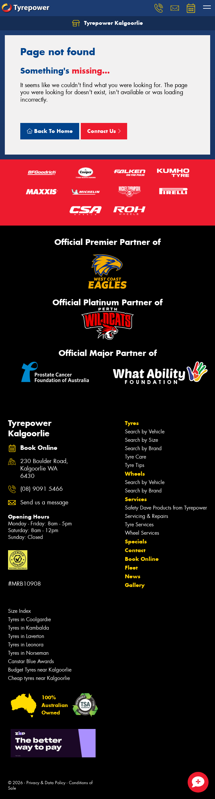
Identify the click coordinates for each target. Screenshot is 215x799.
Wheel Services (142, 533)
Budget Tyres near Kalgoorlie (39, 669)
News (132, 576)
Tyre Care (135, 456)
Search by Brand (143, 448)
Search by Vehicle (144, 431)
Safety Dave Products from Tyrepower (166, 507)
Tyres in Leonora (25, 644)
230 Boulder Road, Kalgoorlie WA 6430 (44, 469)
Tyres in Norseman (28, 653)
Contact (135, 550)
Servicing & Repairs (146, 516)
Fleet (131, 567)
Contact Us (104, 131)
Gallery (135, 585)
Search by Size (141, 440)
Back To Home (50, 131)
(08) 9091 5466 (41, 489)
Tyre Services (139, 524)
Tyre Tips (134, 465)
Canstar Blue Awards (31, 661)
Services (136, 499)
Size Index (19, 611)
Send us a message (44, 502)
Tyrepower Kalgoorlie (107, 23)
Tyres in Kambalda (28, 627)
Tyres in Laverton (26, 636)
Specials (136, 541)
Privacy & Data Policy (45, 782)
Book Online (142, 558)
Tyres (132, 423)
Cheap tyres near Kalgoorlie (39, 678)
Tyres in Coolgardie (29, 619)
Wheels (135, 473)
